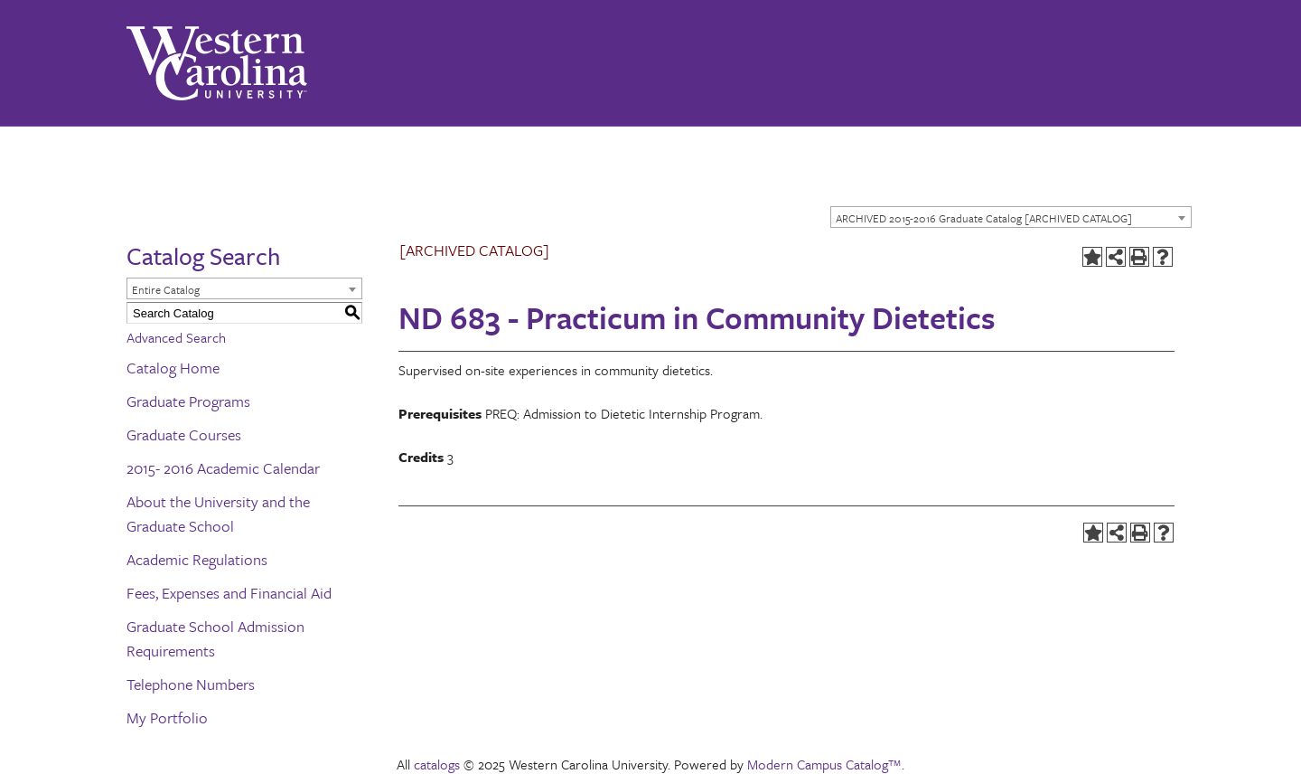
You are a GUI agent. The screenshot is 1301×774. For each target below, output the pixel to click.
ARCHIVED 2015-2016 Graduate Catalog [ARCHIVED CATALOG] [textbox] (984, 218)
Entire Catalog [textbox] (166, 289)
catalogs (437, 764)
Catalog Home (173, 367)
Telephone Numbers (190, 684)
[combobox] (1011, 217)
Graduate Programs (188, 401)
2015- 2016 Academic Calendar (223, 468)
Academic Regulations (196, 559)
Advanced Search (176, 337)
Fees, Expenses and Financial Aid (229, 592)
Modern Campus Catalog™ (824, 764)
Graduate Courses (183, 434)
